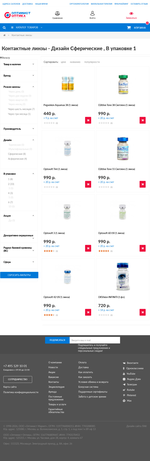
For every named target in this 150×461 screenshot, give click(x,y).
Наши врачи (41, 4)
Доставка (27, 4)
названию (75, 61)
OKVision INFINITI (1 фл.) (111, 297)
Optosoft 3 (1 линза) (54, 233)
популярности (92, 61)
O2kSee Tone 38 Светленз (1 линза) (116, 105)
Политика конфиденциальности (20, 392)
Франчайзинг (121, 4)
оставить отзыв (139, 4)
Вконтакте (130, 362)
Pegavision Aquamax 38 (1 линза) (61, 105)
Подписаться (57, 340)
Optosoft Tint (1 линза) (55, 169)
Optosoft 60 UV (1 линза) (111, 233)
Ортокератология (79, 4)
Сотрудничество (17, 379)
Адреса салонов (11, 4)
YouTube (129, 373)
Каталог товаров (27, 27)
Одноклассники (133, 368)
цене (63, 61)
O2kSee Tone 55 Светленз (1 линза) (116, 169)
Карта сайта (9, 386)
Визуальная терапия (101, 4)
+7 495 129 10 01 (15, 366)
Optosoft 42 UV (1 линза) (57, 297)
